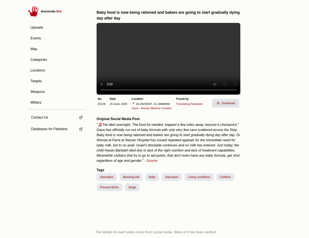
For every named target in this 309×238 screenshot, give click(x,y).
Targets (36, 81)
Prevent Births (109, 187)
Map (33, 49)
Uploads (36, 27)
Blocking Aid (131, 177)
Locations (37, 70)
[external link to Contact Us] (57, 116)
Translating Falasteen (189, 104)
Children (225, 177)
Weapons (37, 92)
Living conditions (199, 177)
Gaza (135, 108)
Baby (152, 177)
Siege (132, 187)
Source (152, 160)
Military (35, 102)
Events (35, 38)
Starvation (107, 177)
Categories (38, 59)
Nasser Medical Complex (156, 108)
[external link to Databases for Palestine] (57, 129)
